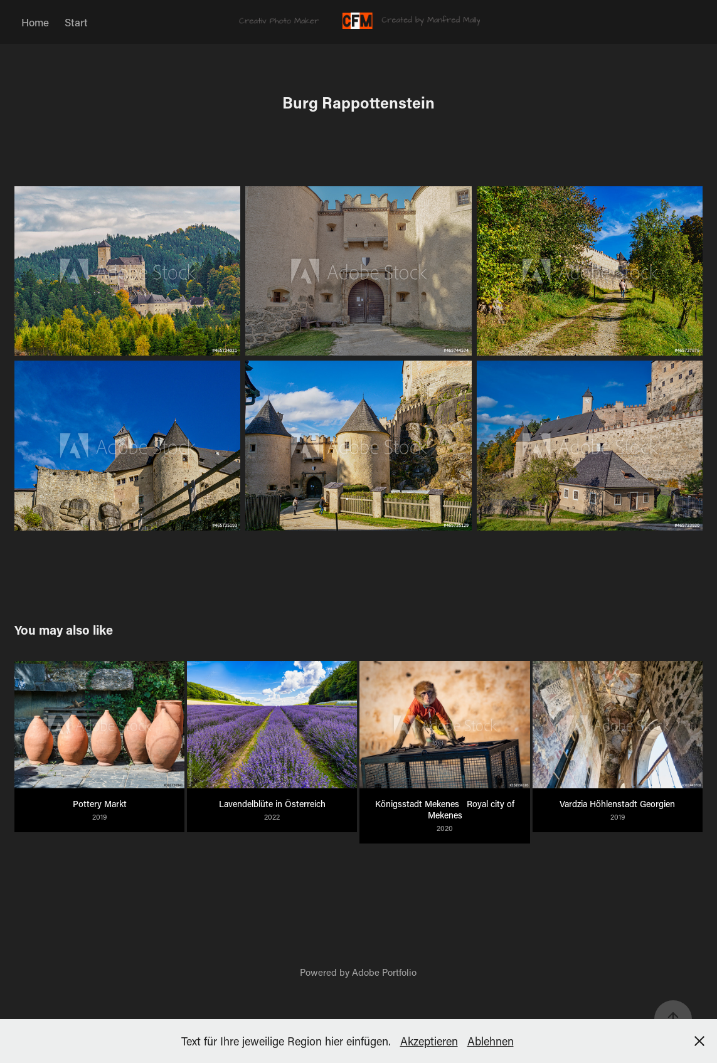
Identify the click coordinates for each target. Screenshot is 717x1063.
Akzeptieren (429, 1041)
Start (76, 22)
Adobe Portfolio (384, 972)
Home (35, 22)
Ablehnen (490, 1041)
